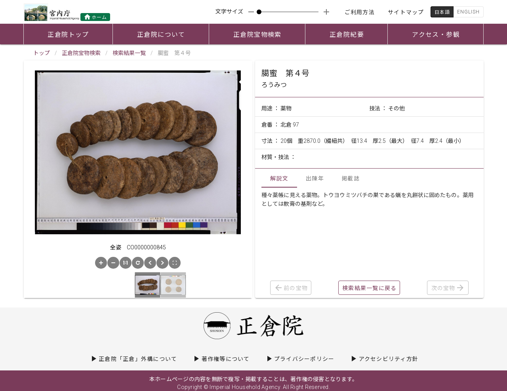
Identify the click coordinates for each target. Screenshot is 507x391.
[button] (101, 263)
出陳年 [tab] (315, 178)
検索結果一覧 (129, 53)
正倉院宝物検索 (81, 53)
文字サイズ (229, 11)
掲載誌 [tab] (350, 178)
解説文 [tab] (279, 178)
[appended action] (326, 12)
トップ (41, 53)
